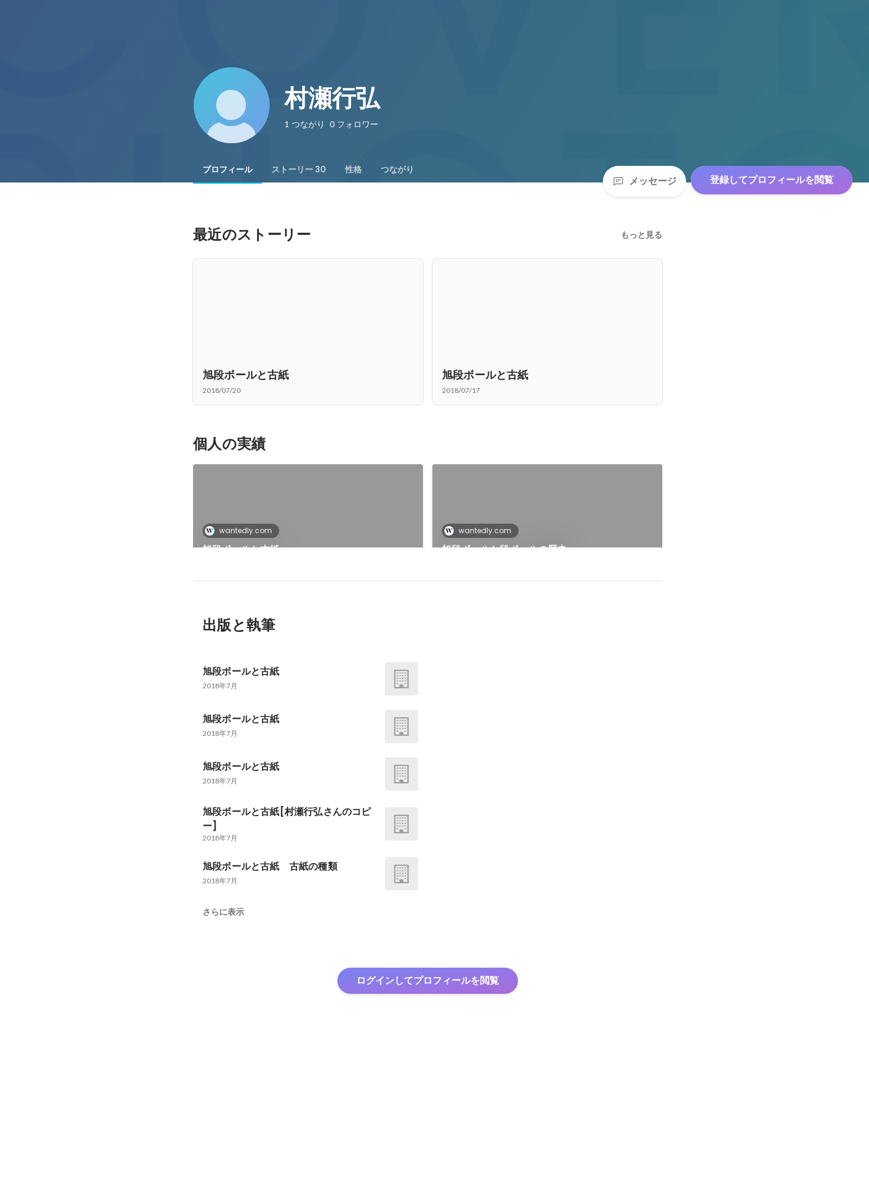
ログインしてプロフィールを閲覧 (427, 1102)
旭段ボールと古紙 (241, 549)
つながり (397, 169)
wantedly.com (242, 530)
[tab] (227, 169)
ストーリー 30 (298, 169)
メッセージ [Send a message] (644, 181)
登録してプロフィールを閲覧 (771, 180)
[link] (308, 521)
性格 (353, 169)
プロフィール (227, 169)
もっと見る (641, 235)
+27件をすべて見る (547, 623)
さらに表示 (223, 1033)
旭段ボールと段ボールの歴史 (504, 549)
